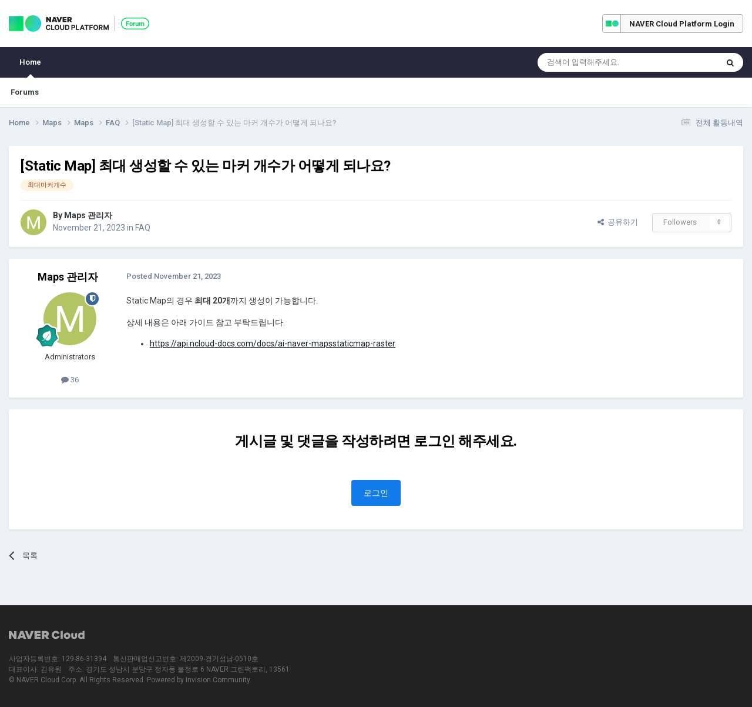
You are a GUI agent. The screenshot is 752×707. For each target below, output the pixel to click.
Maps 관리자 (88, 215)
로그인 (376, 493)
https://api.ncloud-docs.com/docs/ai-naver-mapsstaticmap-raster (272, 343)
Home (30, 68)
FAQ (142, 227)
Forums (25, 92)
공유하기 (617, 222)
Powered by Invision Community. (199, 680)
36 (70, 379)
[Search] (600, 62)
